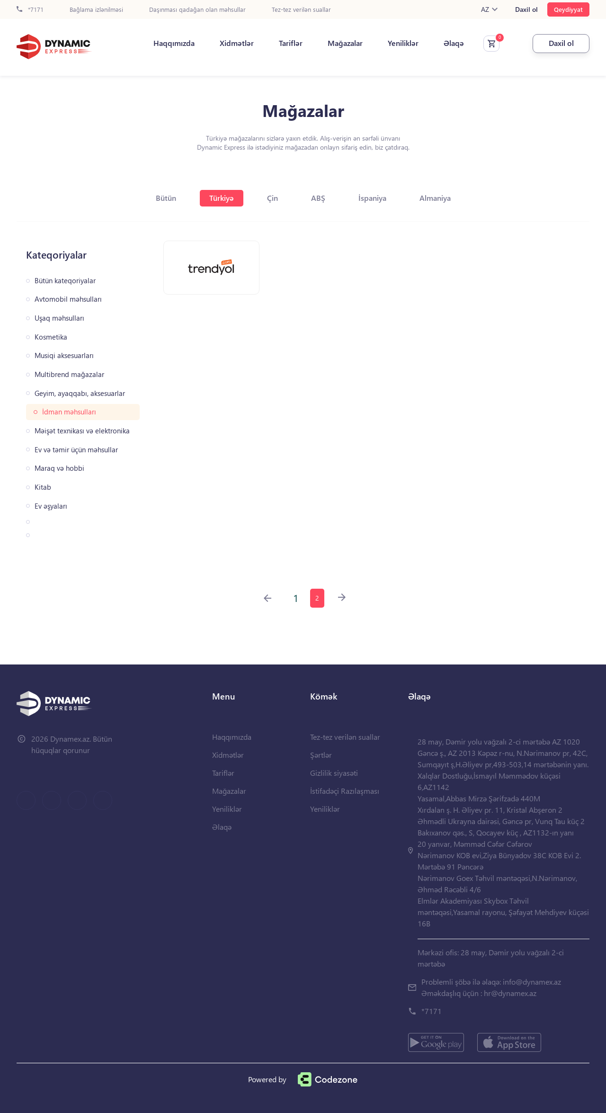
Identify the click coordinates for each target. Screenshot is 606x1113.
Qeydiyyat (568, 9)
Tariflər (291, 43)
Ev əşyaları (51, 506)
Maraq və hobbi (59, 468)
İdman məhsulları (69, 411)
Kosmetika (51, 336)
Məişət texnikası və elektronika (82, 430)
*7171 (30, 9)
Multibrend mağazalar (69, 374)
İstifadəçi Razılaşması (344, 791)
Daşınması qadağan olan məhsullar (197, 9)
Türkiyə (221, 198)
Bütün (166, 198)
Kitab (43, 487)
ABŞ (318, 198)
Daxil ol (526, 9)
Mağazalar (345, 43)
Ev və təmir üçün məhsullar (76, 449)
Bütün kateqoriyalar (65, 280)
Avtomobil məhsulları (68, 299)
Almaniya (435, 198)
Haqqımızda (174, 43)
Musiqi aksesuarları (64, 355)
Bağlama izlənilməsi (96, 9)
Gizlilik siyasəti (334, 773)
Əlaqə (454, 43)
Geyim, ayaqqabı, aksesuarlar (80, 393)
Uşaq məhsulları (59, 318)
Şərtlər (321, 755)
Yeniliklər (403, 43)
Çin (272, 198)
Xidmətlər (237, 43)
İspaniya (372, 198)
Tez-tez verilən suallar (301, 9)
